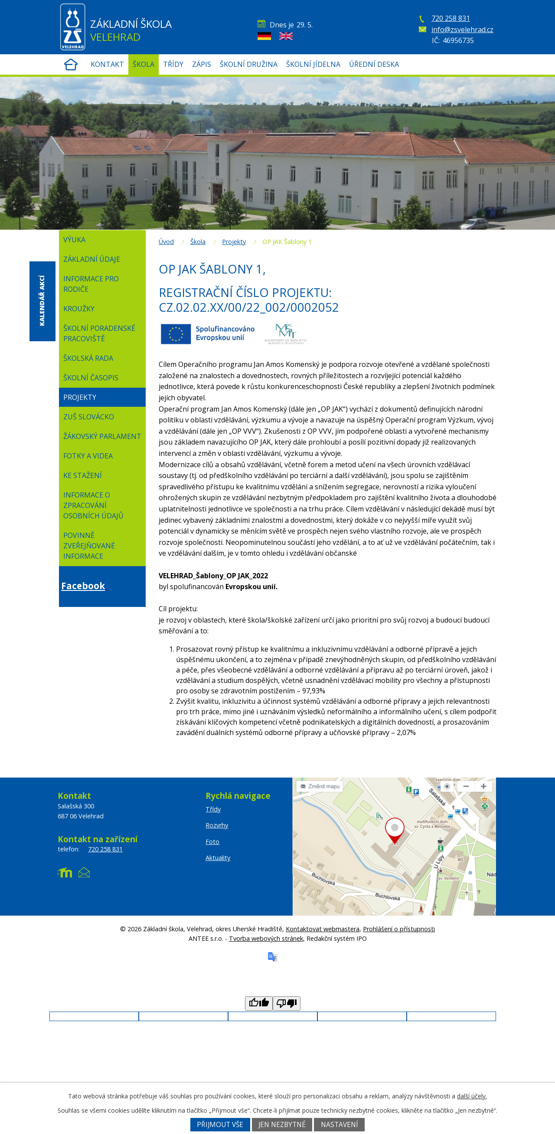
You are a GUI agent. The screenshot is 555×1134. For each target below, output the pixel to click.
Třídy (173, 64)
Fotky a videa (88, 456)
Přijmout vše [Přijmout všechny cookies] (220, 1124)
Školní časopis (90, 377)
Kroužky (79, 308)
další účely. (472, 1096)
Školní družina (249, 64)
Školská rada (88, 358)
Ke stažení (82, 475)
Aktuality (218, 858)
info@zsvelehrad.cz (462, 29)
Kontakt (107, 64)
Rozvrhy (458, 106)
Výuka (74, 239)
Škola (143, 64)
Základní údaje (91, 259)
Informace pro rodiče (91, 284)
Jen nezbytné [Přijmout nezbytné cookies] (282, 1124)
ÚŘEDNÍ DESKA (374, 64)
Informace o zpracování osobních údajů (93, 505)
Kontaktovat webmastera (322, 929)
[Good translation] (259, 1003)
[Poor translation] (286, 1003)
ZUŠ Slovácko (88, 417)
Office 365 (459, 126)
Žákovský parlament (102, 436)
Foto (212, 841)
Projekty (234, 241)
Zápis (201, 64)
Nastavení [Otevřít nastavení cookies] (339, 1124)
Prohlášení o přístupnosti (399, 929)
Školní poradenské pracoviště (99, 333)
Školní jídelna (313, 64)
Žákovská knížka (458, 87)
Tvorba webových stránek (266, 938)
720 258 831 (450, 18)
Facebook (83, 586)
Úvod (71, 64)
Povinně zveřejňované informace (89, 546)
